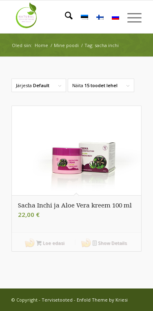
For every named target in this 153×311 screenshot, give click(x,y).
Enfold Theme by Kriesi (102, 300)
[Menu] (130, 16)
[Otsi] (65, 16)
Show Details (110, 243)
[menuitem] (65, 16)
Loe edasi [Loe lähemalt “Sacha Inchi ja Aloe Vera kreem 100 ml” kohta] (50, 243)
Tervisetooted (57, 300)
